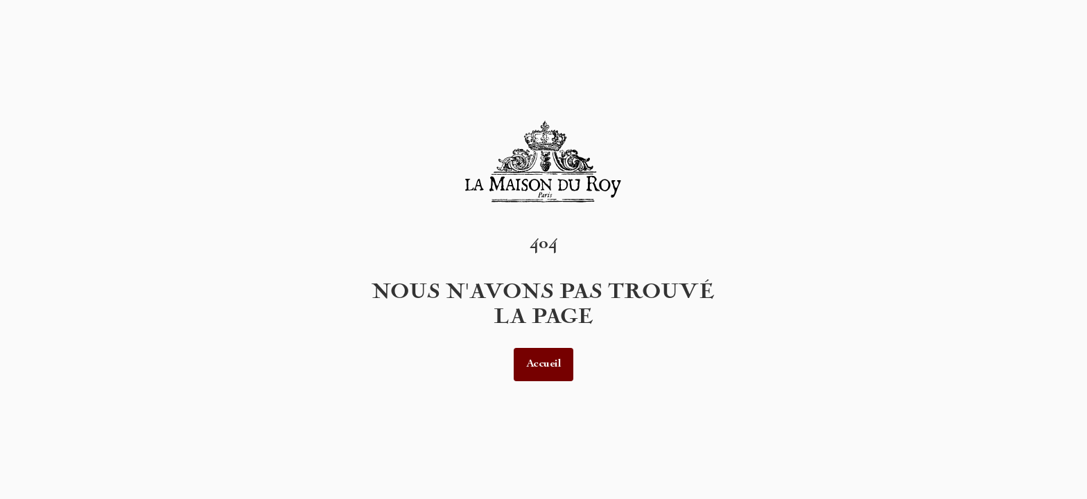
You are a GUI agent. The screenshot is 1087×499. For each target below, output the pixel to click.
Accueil (544, 364)
